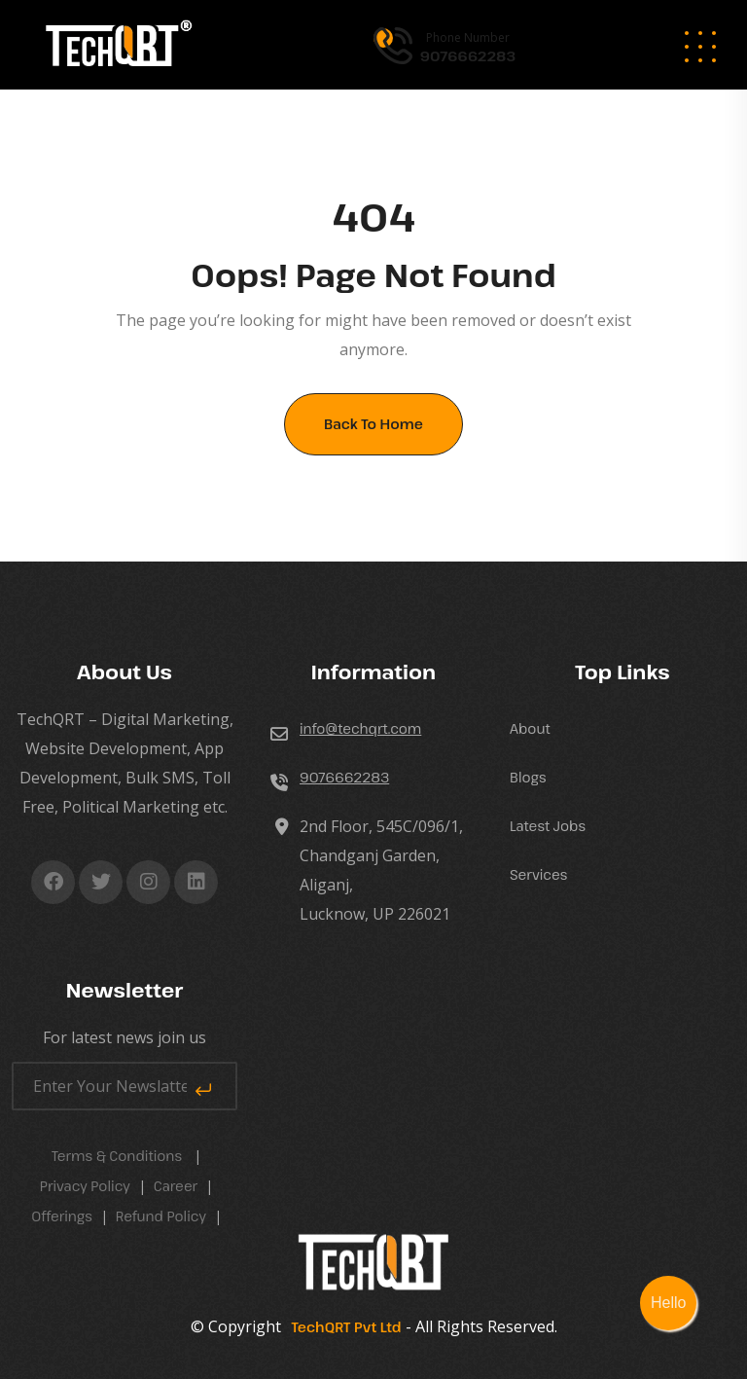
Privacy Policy (85, 1186)
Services (538, 874)
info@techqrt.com (360, 728)
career (176, 1186)
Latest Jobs (548, 826)
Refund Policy (161, 1216)
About (530, 728)
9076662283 (344, 777)
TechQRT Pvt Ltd (343, 1327)
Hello (668, 1302)
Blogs (528, 777)
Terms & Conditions (117, 1155)
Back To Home (373, 424)
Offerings (61, 1216)
